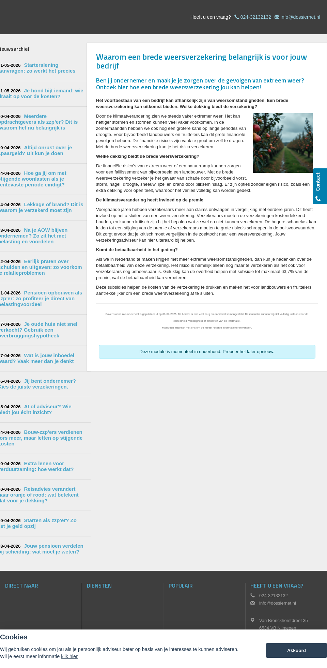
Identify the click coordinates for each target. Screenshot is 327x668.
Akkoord (296, 650)
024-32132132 (255, 17)
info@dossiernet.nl (300, 17)
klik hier (69, 656)
